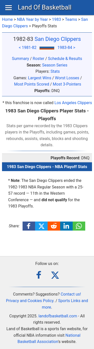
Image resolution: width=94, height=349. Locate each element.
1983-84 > (66, 47)
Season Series (54, 65)
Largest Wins (39, 78)
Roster (38, 58)
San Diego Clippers (58, 39)
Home (7, 19)
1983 (56, 19)
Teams (71, 19)
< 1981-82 (27, 47)
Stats (55, 71)
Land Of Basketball (44, 7)
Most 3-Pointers (67, 84)
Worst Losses (67, 78)
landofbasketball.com (57, 316)
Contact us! (71, 294)
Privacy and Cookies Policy (30, 300)
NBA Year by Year (32, 19)
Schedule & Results (65, 58)
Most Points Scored (31, 84)
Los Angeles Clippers (73, 102)
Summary (20, 58)
